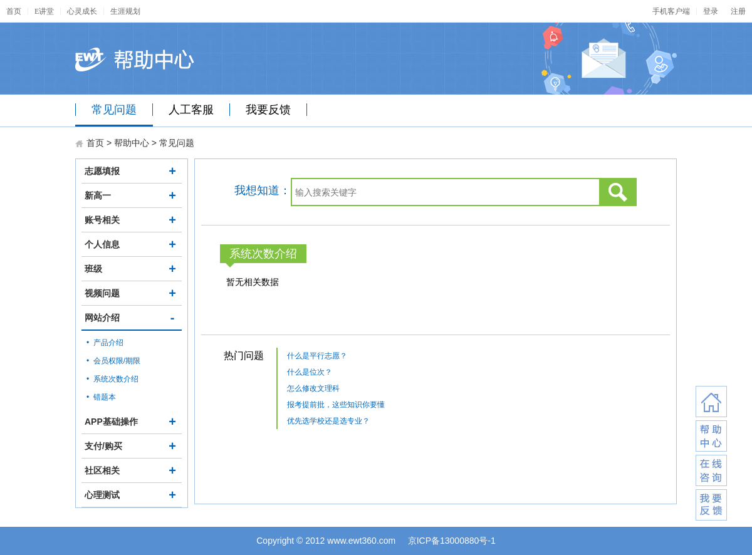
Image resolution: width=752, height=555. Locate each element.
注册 (738, 11)
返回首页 (711, 401)
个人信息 (132, 244)
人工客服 (191, 109)
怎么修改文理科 (313, 388)
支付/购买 (132, 446)
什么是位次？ (309, 372)
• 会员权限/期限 (113, 360)
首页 (13, 11)
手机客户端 (671, 11)
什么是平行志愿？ (317, 355)
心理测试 (132, 495)
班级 (132, 269)
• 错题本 (101, 397)
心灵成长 (82, 11)
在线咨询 (711, 470)
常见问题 (114, 109)
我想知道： (262, 190)
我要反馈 (268, 109)
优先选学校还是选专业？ (328, 421)
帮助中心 (131, 143)
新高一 (132, 195)
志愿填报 (132, 171)
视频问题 (132, 293)
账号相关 (132, 220)
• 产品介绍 (104, 342)
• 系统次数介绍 (112, 379)
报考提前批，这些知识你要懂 (336, 404)
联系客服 (711, 436)
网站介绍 (132, 317)
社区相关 (132, 470)
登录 (710, 11)
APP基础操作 (132, 421)
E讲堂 (44, 11)
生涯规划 (125, 11)
